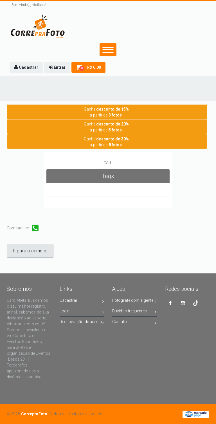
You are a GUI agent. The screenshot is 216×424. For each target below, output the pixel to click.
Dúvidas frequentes (134, 312)
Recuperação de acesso (82, 322)
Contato (134, 322)
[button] (26, 67)
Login (82, 312)
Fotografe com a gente (134, 301)
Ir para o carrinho (30, 251)
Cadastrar (82, 301)
